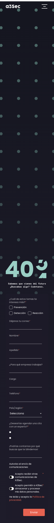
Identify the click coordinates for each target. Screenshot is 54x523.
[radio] (26, 432)
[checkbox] (26, 310)
